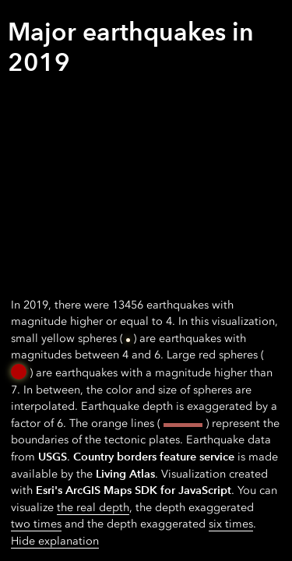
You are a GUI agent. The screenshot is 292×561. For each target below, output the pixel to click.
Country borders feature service (153, 457)
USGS (52, 457)
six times (231, 524)
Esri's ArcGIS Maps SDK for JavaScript (133, 490)
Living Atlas (125, 474)
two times (36, 524)
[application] (146, 280)
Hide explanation (55, 541)
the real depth (93, 507)
